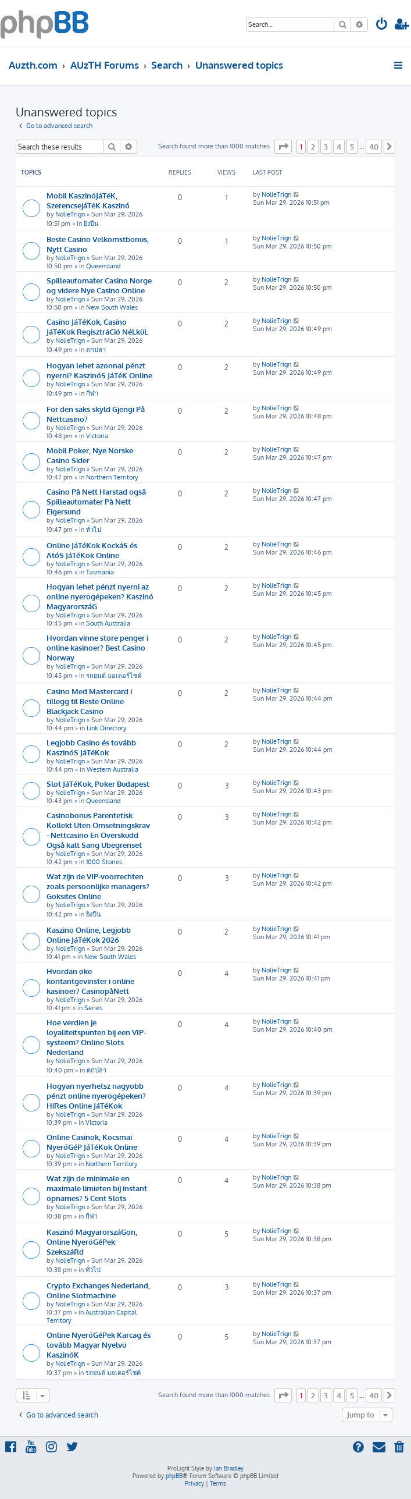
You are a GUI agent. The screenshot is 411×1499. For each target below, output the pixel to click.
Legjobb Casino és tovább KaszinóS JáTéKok (91, 747)
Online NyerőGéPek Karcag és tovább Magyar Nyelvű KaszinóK (99, 1344)
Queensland (103, 266)
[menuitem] (382, 25)
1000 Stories (104, 862)
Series (93, 1008)
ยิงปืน (91, 223)
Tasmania (100, 572)
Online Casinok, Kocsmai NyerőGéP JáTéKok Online (92, 1142)
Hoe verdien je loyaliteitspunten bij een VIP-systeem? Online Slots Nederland (96, 1037)
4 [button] (339, 146)
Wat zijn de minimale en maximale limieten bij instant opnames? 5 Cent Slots (97, 1188)
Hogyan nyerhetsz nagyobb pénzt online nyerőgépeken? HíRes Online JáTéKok (96, 1095)
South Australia (108, 623)
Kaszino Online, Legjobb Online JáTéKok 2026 (89, 934)
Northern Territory (112, 477)
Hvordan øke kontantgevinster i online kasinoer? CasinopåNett (90, 981)
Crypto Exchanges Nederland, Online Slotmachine (98, 1290)
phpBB (174, 1475)
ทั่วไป (93, 529)
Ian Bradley (229, 1468)
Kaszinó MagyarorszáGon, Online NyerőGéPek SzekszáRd (92, 1241)
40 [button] (373, 146)
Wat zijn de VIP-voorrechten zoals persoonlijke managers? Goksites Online (98, 886)
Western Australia (112, 769)
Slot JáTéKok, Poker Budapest (98, 783)
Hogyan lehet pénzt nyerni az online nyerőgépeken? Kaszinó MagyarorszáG (100, 596)
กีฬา (92, 393)
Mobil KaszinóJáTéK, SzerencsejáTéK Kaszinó (88, 200)
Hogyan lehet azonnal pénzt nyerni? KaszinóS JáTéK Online (99, 370)
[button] (283, 147)
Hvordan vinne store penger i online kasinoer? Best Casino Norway (97, 647)
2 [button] (313, 146)
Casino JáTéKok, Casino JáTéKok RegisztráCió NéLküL (97, 326)
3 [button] (326, 146)
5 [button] (352, 146)
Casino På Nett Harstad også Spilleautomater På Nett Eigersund (96, 501)
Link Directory (106, 728)
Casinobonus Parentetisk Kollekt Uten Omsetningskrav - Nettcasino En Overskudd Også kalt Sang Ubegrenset (98, 830)
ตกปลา (96, 350)
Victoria (97, 436)
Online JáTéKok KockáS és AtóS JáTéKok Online (92, 550)
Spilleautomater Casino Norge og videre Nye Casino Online (99, 285)
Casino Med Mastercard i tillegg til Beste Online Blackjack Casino (89, 701)
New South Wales (112, 307)
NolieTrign (70, 214)
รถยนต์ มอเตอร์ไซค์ (113, 676)
